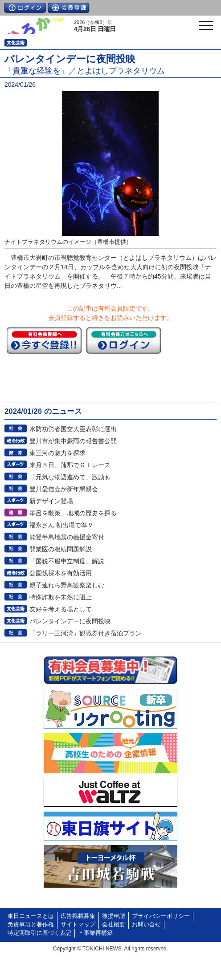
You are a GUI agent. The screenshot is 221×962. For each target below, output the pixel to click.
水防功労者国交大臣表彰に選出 (73, 428)
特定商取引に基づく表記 (39, 933)
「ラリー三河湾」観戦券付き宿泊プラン (85, 633)
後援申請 (113, 916)
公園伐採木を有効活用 (60, 573)
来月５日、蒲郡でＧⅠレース (69, 465)
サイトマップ (78, 925)
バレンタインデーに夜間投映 (69, 621)
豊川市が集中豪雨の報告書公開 (73, 441)
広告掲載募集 (78, 916)
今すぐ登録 (44, 340)
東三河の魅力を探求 (57, 453)
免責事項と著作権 (31, 925)
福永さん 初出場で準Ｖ (61, 525)
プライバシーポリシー (161, 916)
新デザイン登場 (51, 501)
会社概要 (113, 925)
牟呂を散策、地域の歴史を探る (73, 513)
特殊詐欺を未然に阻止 (60, 597)
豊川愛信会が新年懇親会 (63, 489)
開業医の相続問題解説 (60, 549)
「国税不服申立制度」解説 (66, 561)
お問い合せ (146, 925)
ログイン (25, 8)
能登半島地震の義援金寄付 (66, 537)
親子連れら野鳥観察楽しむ (66, 585)
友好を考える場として (60, 609)
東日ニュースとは (31, 916)
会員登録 (69, 8)
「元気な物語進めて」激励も (69, 477)
